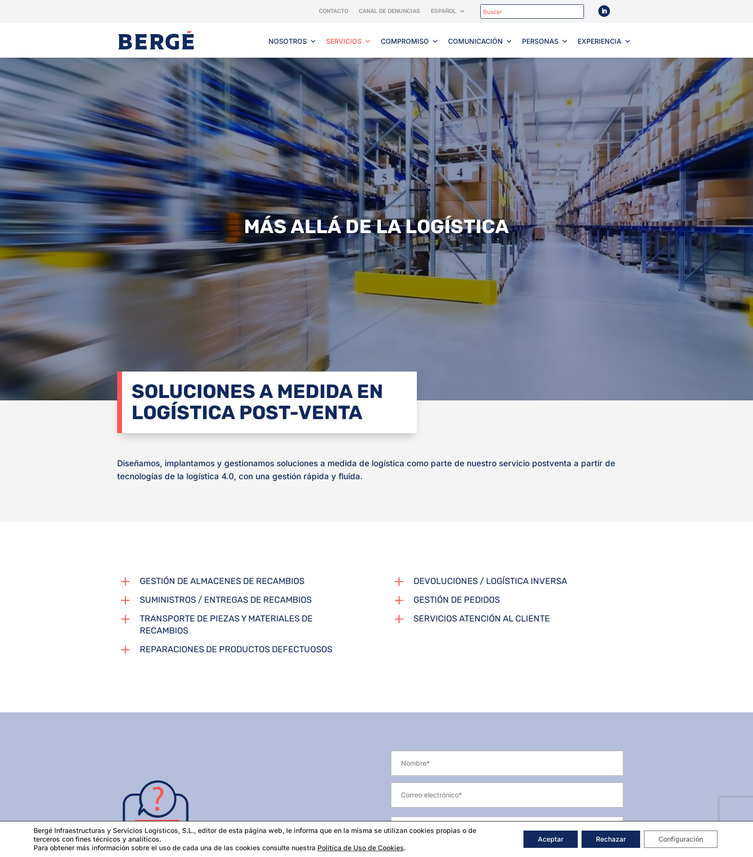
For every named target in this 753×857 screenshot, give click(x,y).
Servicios (348, 41)
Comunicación (480, 41)
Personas (545, 41)
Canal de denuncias (389, 11)
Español (443, 11)
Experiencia (604, 41)
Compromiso (409, 41)
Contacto (333, 11)
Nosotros (292, 41)
